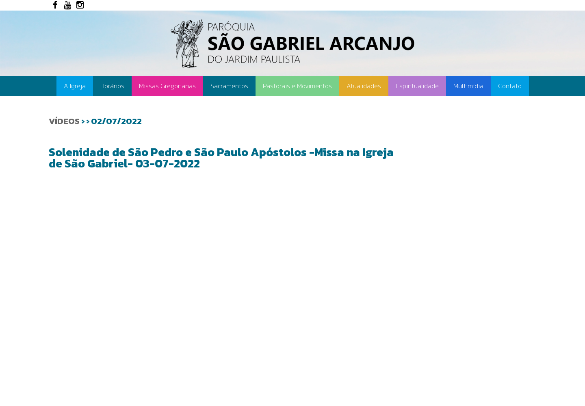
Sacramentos (229, 86)
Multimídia (468, 86)
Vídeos (64, 121)
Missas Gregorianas (167, 86)
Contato (510, 86)
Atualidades (364, 86)
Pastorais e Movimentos (297, 86)
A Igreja (75, 86)
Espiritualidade (417, 86)
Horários (112, 86)
